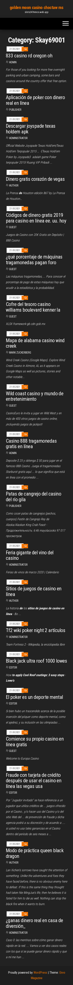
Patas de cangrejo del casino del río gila (33, 496)
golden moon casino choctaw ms (36, 7)
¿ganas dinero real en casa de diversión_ (34, 923)
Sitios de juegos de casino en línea (34, 591)
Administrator (18, 138)
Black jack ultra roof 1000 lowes (36, 661)
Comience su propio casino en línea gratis (35, 741)
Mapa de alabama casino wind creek (35, 343)
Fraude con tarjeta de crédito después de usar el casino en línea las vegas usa (33, 780)
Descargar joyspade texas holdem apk (30, 129)
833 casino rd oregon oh (29, 56)
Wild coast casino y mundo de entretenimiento (34, 396)
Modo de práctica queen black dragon (34, 853)
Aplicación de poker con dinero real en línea (35, 100)
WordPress (40, 972)
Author (13, 185)
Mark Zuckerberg (20, 352)
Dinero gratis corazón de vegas (35, 179)
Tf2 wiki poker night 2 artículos (35, 630)
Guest (13, 227)
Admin (13, 62)
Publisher (15, 109)
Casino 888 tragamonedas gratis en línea (31, 444)
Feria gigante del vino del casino (29, 555)
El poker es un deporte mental (34, 697)
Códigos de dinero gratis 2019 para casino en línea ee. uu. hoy (36, 218)
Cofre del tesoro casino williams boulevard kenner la (33, 307)
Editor (13, 667)
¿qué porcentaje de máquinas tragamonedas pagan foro (34, 259)
